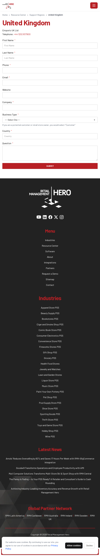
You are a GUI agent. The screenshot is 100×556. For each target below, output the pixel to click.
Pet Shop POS (50, 397)
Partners (50, 268)
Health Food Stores (50, 363)
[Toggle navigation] (94, 5)
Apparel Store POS (50, 307)
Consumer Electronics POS (50, 335)
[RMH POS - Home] (45, 5)
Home (5, 15)
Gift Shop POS (50, 352)
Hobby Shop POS (50, 430)
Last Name (8, 52)
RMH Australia (51, 515)
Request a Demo (50, 273)
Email (6, 77)
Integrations (50, 262)
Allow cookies (74, 545)
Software (50, 251)
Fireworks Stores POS (50, 346)
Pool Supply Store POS (50, 402)
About (50, 256)
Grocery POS (50, 358)
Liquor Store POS (50, 380)
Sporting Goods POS (50, 414)
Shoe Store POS (50, 408)
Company (8, 102)
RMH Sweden (81, 515)
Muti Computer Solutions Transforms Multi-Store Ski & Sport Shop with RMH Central (50, 473)
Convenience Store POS (50, 341)
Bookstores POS (50, 318)
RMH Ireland (66, 515)
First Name (8, 40)
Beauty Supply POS (50, 313)
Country (7, 131)
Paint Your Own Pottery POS (50, 391)
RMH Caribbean (34, 515)
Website (6, 89)
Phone (6, 65)
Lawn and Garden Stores (50, 374)
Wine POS (50, 436)
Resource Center (18, 15)
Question (7, 143)
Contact (50, 284)
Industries (50, 240)
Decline (89, 545)
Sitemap (50, 279)
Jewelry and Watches (50, 369)
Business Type (10, 114)
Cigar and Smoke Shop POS (50, 324)
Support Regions (37, 15)
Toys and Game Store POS (50, 425)
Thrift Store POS (50, 419)
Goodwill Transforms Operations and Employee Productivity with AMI (50, 468)
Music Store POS (50, 386)
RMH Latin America (14, 515)
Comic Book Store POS (50, 330)
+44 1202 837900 (22, 34)
